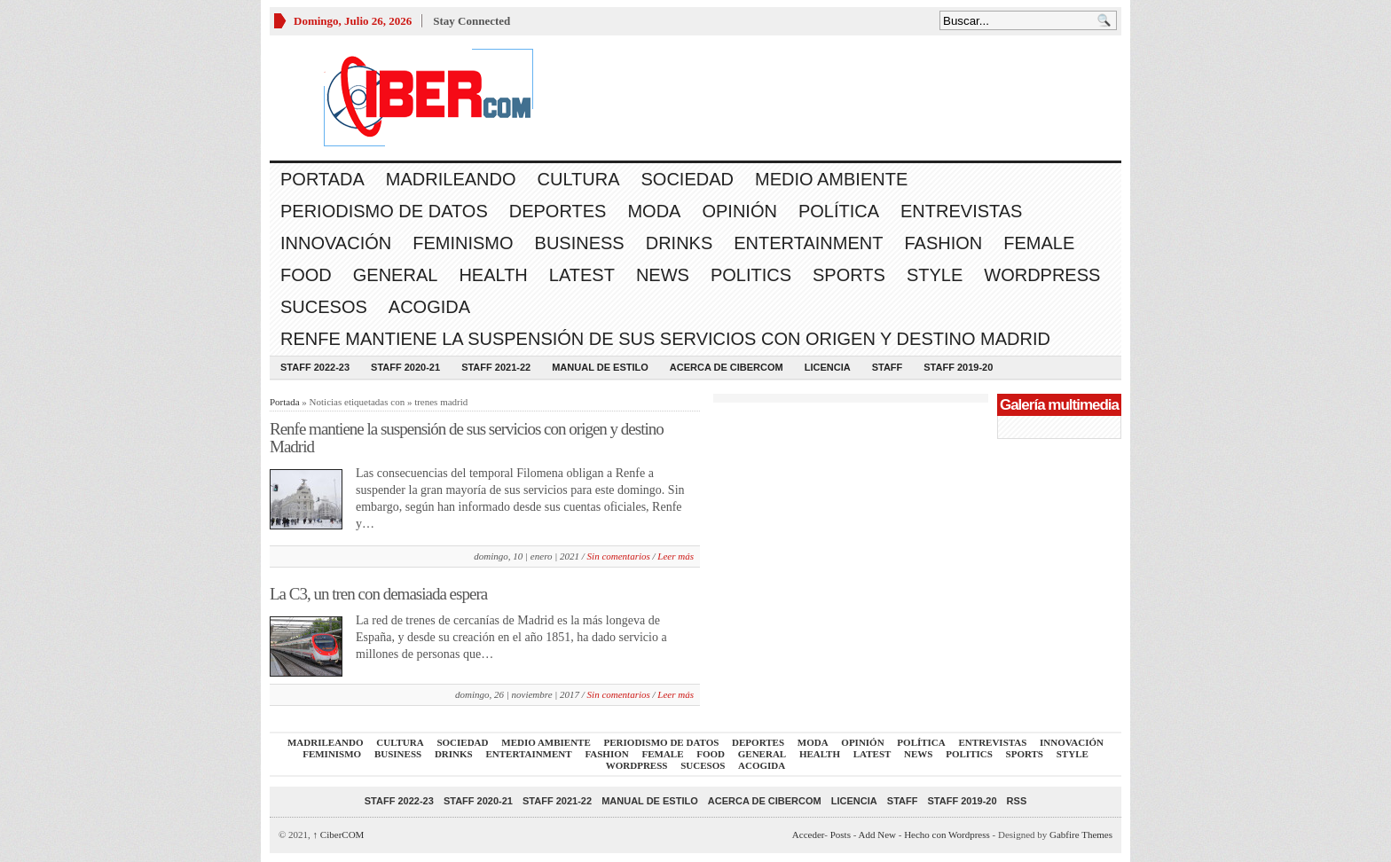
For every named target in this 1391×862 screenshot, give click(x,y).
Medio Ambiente (831, 179)
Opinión (739, 211)
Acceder (808, 834)
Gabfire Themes (1080, 834)
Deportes (558, 211)
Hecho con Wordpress (947, 834)
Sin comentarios (618, 556)
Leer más (675, 556)
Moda (653, 211)
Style (935, 275)
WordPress (1042, 275)
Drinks (679, 243)
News (662, 275)
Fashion (943, 243)
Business (580, 243)
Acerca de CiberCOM (726, 367)
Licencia (828, 367)
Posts (840, 834)
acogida (429, 307)
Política (838, 211)
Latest (582, 275)
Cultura (579, 179)
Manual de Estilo (600, 367)
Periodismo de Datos (384, 211)
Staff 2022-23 (315, 367)
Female (1038, 243)
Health (493, 275)
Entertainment (808, 243)
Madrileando (451, 179)
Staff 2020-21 (405, 367)
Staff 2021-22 (495, 367)
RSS (1017, 800)
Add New (877, 834)
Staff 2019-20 (958, 367)
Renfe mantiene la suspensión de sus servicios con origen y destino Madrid (665, 339)
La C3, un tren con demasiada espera (378, 593)
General (395, 275)
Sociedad (687, 179)
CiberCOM (339, 834)
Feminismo (463, 243)
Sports (849, 275)
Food (306, 275)
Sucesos (323, 307)
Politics (751, 275)
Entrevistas (961, 211)
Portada (322, 179)
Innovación (335, 243)
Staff (887, 367)
